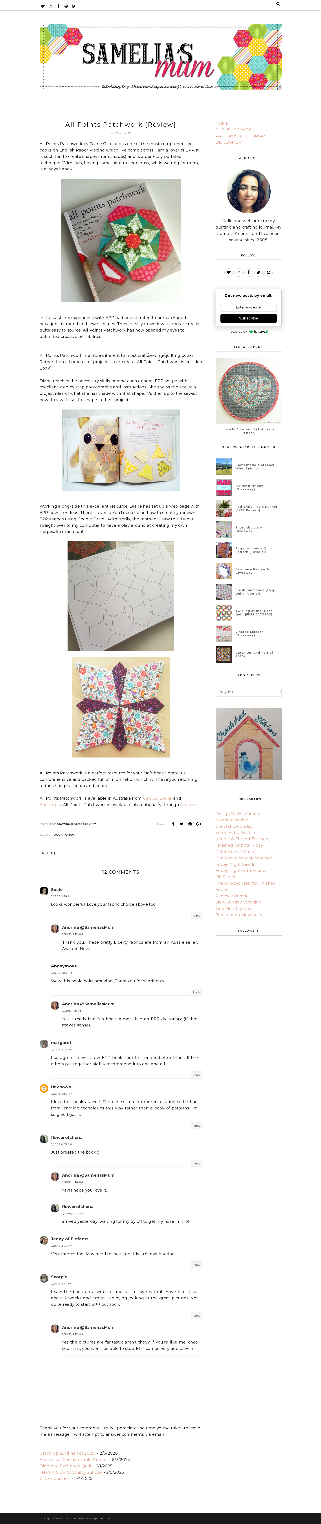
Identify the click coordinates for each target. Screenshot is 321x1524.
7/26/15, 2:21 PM (61, 1283)
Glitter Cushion (55, 1478)
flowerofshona (67, 1137)
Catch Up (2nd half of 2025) (68, 1453)
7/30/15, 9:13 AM (72, 934)
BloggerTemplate (99, 1518)
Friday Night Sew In (236, 864)
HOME (222, 123)
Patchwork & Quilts (235, 851)
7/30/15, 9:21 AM (72, 1213)
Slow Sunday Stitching (239, 902)
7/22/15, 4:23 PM (61, 1049)
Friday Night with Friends (242, 870)
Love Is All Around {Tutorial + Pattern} (249, 431)
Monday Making (232, 820)
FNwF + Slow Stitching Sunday (71, 1472)
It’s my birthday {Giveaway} (249, 487)
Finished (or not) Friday (239, 845)
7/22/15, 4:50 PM (62, 1093)
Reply (196, 915)
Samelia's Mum (61, 1518)
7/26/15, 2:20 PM (62, 1245)
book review (64, 834)
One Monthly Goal (234, 908)
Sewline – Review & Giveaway (252, 570)
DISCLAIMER (229, 142)
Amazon (188, 804)
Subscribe (248, 318)
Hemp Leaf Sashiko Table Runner (74, 1459)
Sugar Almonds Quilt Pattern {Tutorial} (253, 550)
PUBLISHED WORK (235, 129)
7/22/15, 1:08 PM (61, 972)
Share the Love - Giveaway (250, 529)
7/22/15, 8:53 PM (61, 1144)
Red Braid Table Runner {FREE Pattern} (256, 508)
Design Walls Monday (238, 813)
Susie (57, 889)
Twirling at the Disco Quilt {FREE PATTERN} (254, 612)
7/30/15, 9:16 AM (72, 1182)
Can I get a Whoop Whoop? (244, 858)
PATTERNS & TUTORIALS (241, 136)
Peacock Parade (232, 896)
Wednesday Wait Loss (238, 832)
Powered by (248, 331)
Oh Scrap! (225, 877)
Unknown (61, 1087)
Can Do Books (157, 798)
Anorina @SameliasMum (88, 927)
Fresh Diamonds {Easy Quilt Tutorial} (255, 591)
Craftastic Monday (234, 826)
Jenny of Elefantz (70, 1239)
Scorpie (59, 1277)
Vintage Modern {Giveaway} (249, 633)
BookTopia (50, 804)
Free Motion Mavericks (239, 915)
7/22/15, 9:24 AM (61, 896)
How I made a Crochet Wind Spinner (255, 466)
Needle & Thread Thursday (243, 839)
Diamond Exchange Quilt (66, 1466)
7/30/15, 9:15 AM (72, 1010)
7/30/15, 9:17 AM (72, 1334)
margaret (61, 1042)
